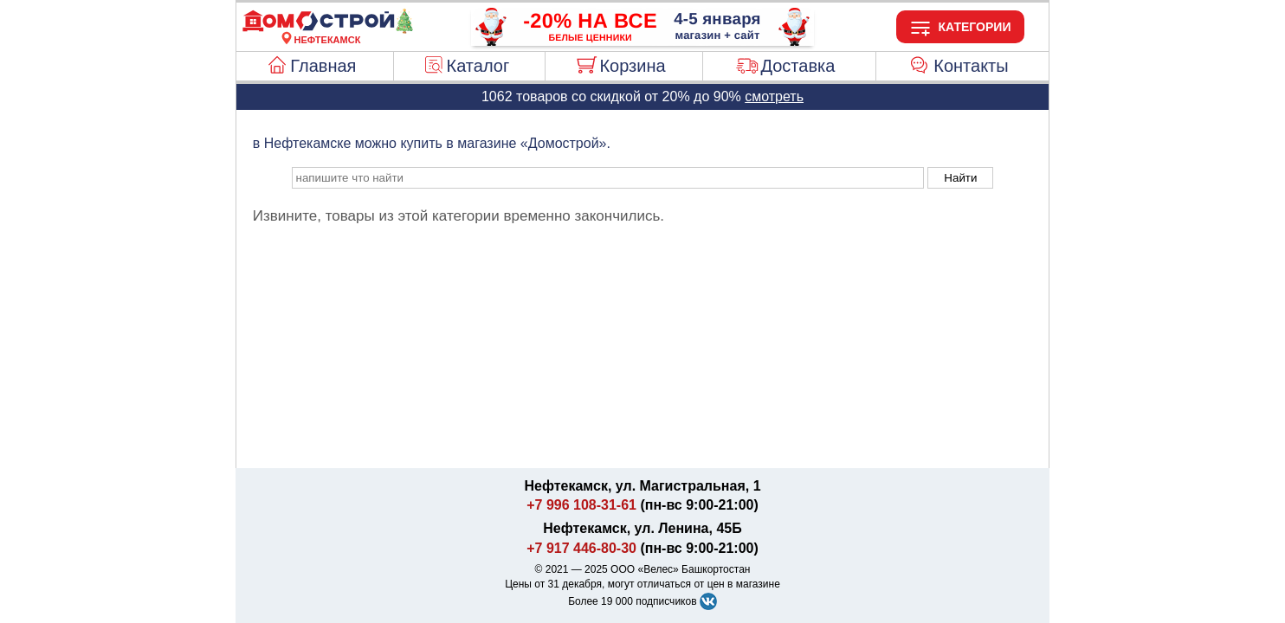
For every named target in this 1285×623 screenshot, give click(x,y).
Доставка (797, 65)
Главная (323, 65)
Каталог (478, 65)
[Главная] (327, 29)
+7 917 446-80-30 (581, 548)
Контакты (970, 65)
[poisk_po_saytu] (608, 178)
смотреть (774, 96)
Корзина (632, 65)
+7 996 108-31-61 (581, 505)
